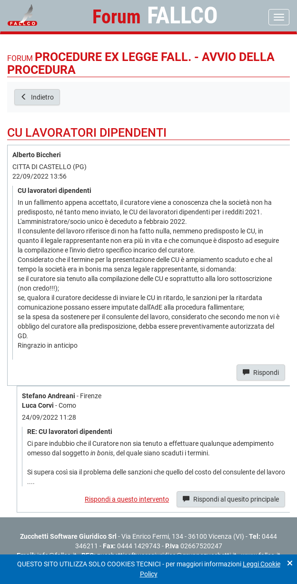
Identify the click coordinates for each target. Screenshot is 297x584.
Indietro (37, 97)
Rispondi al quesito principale (231, 499)
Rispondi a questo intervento (127, 499)
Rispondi (261, 372)
